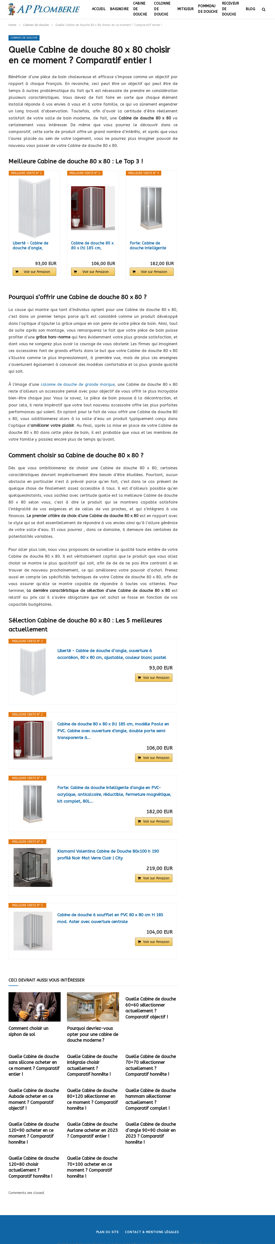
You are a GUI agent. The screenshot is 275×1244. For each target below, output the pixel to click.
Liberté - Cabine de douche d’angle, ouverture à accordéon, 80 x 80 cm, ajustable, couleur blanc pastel (113, 654)
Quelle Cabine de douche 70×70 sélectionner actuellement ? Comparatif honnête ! (150, 1065)
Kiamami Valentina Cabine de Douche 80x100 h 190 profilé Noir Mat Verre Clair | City (110, 855)
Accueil (98, 9)
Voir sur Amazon (37, 272)
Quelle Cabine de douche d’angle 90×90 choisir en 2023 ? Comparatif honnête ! (150, 1133)
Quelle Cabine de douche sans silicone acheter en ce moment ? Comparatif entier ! (33, 1065)
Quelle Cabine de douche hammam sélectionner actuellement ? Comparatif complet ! (150, 1099)
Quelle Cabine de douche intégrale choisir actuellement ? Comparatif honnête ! (92, 1065)
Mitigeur (185, 9)
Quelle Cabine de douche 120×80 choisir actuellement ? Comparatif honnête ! (33, 1167)
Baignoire (119, 9)
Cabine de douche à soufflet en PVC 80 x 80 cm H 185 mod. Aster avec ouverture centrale (112, 918)
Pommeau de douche (208, 9)
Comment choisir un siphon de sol (28, 1031)
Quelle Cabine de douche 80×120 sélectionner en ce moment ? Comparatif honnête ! (92, 1099)
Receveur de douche (230, 9)
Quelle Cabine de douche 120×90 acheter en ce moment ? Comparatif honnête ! (33, 1133)
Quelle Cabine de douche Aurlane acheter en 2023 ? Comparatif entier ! (92, 1130)
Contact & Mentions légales (152, 1232)
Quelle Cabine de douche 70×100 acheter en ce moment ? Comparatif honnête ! (92, 1167)
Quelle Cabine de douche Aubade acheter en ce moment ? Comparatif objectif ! (33, 1099)
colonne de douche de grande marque (77, 384)
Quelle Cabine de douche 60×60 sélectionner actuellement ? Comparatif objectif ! (150, 1007)
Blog (250, 9)
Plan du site (107, 1232)
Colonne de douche (162, 9)
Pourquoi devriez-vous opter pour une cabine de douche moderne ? (92, 1034)
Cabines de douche (24, 37)
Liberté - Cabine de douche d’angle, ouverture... (30, 246)
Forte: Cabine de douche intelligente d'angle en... (148, 246)
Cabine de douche (140, 9)
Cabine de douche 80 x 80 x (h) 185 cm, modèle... (92, 246)
